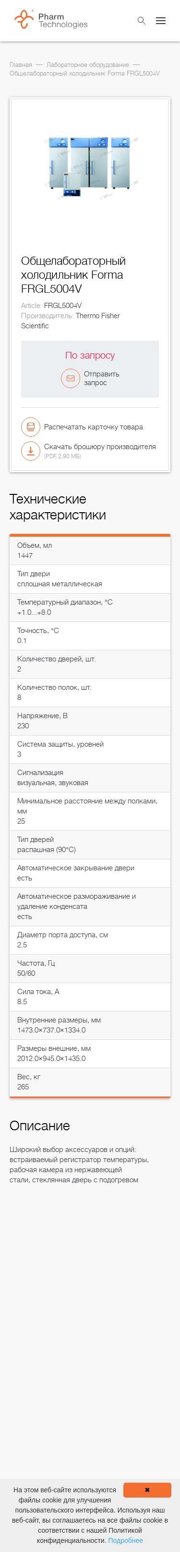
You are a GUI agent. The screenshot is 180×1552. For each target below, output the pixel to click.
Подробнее (125, 1540)
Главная (21, 64)
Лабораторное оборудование (88, 64)
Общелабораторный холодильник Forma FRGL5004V (85, 73)
